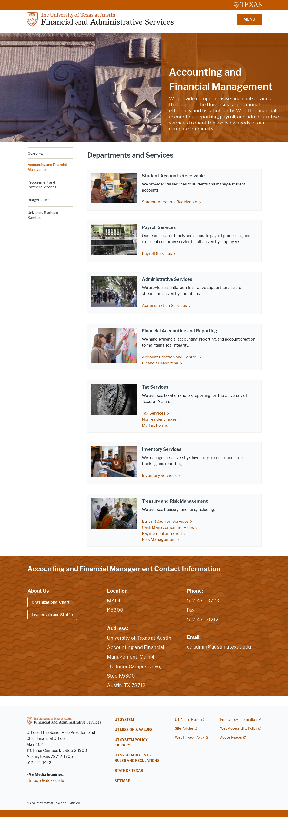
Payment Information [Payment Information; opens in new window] (162, 533)
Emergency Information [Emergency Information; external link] (238, 720)
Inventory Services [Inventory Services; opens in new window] (159, 475)
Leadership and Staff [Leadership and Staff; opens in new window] (51, 614)
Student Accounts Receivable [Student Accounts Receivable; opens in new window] (169, 202)
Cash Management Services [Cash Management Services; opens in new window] (168, 527)
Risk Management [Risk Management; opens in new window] (159, 539)
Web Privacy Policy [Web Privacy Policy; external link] (190, 737)
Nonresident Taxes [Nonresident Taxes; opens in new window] (159, 419)
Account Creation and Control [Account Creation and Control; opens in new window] (170, 357)
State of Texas (129, 771)
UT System (124, 720)
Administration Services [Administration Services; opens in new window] (164, 305)
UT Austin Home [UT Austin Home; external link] (187, 720)
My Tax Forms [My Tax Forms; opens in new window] (155, 425)
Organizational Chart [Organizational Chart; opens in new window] (51, 602)
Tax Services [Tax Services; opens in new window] (154, 413)
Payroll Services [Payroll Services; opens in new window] (157, 253)
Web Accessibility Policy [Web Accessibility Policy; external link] (238, 729)
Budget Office (39, 200)
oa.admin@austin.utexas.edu (219, 647)
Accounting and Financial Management (47, 167)
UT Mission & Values (133, 730)
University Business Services (43, 215)
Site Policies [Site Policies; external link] (184, 729)
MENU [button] (249, 19)
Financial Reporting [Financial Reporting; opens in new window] (160, 363)
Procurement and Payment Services (42, 184)
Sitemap (122, 781)
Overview (35, 154)
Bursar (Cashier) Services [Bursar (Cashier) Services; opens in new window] (165, 521)
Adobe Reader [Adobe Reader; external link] (231, 737)
